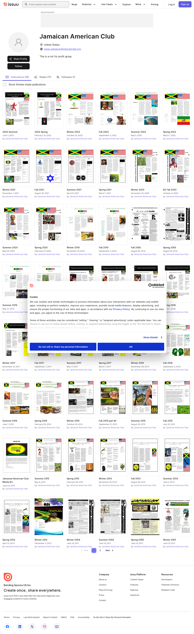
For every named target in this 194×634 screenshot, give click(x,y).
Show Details (150, 337)
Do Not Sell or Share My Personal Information (112, 617)
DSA (72, 617)
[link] (74, 4)
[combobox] (48, 4)
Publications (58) (17, 77)
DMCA (64, 617)
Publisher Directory (170, 585)
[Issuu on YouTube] (57, 626)
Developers (166, 579)
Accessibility (84, 617)
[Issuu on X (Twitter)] (32, 626)
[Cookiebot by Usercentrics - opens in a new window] (150, 285)
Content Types (136, 579)
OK (131, 346)
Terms (6, 617)
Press (101, 595)
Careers (102, 585)
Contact (102, 600)
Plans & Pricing (105, 590)
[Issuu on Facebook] (7, 626)
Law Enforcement (32, 617)
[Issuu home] (11, 4)
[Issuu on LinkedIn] (19, 626)
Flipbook (134, 590)
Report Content (50, 617)
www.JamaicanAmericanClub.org (62, 49)
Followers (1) (65, 77)
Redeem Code (168, 590)
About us (103, 579)
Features (134, 585)
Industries (134, 595)
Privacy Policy (121, 309)
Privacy (16, 617)
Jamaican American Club (16, 138)
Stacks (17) (42, 77)
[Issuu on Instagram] (44, 626)
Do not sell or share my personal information (63, 346)
